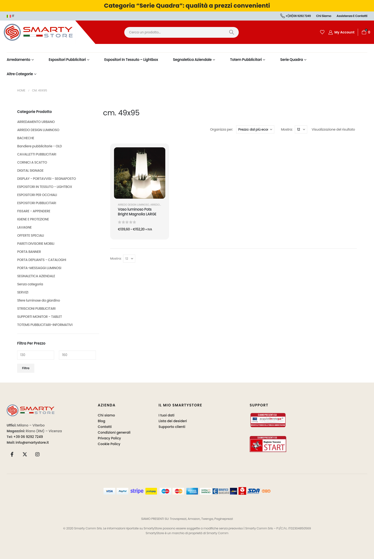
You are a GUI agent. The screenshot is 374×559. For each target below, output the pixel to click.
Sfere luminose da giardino (38, 300)
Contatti (105, 426)
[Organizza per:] (255, 129)
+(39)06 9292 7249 (295, 16)
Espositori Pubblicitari (67, 59)
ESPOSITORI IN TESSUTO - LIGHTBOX (44, 186)
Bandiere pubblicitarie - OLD (39, 146)
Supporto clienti (172, 426)
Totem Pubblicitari (246, 59)
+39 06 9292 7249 (28, 436)
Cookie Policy (109, 444)
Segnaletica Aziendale (192, 59)
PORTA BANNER (29, 251)
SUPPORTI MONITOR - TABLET (39, 316)
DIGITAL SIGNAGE (30, 170)
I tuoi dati (167, 415)
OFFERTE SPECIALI (30, 235)
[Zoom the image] (30, 407)
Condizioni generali (114, 432)
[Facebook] (12, 454)
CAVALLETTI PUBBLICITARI (36, 154)
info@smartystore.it (32, 442)
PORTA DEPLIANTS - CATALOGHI (41, 259)
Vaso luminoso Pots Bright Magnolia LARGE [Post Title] (137, 212)
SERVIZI (22, 292)
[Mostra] (301, 129)
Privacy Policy (109, 438)
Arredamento (18, 59)
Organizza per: (221, 129)
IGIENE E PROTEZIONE (33, 219)
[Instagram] (37, 454)
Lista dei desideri (173, 421)
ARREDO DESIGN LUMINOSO (133, 205)
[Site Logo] (47, 32)
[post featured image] (139, 173)
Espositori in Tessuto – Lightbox (131, 59)
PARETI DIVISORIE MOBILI (35, 243)
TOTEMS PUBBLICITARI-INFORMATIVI (45, 324)
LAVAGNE (24, 227)
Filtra (26, 368)
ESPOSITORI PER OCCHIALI (37, 194)
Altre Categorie (20, 73)
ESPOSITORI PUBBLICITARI (36, 203)
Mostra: (287, 129)
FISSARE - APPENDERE (33, 211)
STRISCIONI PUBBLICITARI (36, 308)
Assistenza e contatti (352, 16)
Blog (101, 421)
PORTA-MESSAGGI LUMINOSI (39, 268)
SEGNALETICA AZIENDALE (36, 276)
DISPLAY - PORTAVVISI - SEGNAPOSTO (46, 178)
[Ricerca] (231, 32)
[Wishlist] (322, 32)
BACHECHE (25, 138)
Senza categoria (30, 284)
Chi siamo (323, 16)
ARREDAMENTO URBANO (36, 121)
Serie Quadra (291, 59)
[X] (24, 454)
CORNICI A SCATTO (32, 162)
